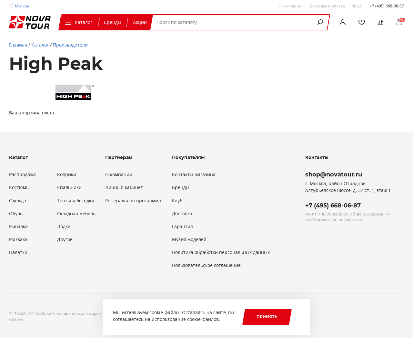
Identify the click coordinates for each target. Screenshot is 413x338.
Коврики (66, 174)
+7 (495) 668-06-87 (387, 5)
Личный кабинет (124, 187)
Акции (140, 22)
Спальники (69, 187)
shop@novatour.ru (333, 174)
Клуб (177, 201)
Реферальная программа (133, 201)
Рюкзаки (18, 239)
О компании (118, 174)
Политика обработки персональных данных (221, 252)
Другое (65, 239)
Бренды (112, 22)
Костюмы (19, 187)
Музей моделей (189, 239)
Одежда (17, 201)
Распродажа (22, 174)
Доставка (182, 214)
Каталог (78, 22)
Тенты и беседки (75, 201)
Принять (267, 316)
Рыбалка (18, 226)
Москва (22, 5)
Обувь (16, 214)
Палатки (18, 252)
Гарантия (182, 226)
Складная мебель (76, 214)
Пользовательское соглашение (206, 265)
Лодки (64, 226)
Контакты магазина (194, 174)
